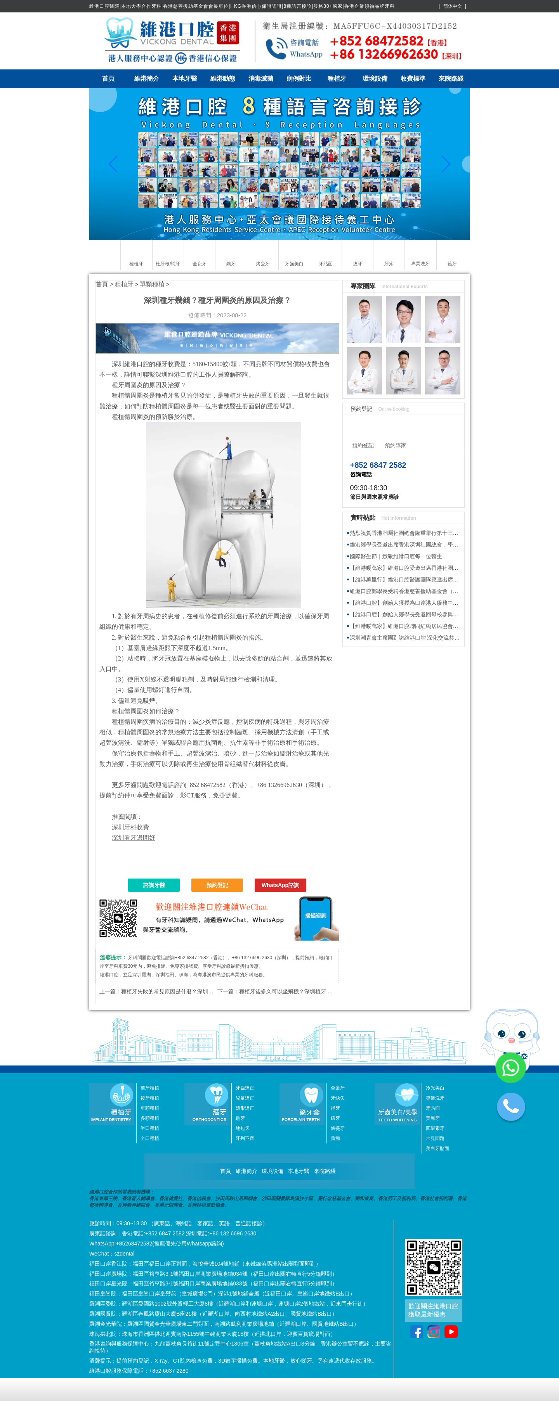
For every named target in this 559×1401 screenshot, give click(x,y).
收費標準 (413, 78)
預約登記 (217, 885)
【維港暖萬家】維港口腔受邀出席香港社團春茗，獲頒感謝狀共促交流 (434, 568)
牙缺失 (338, 1098)
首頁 (108, 78)
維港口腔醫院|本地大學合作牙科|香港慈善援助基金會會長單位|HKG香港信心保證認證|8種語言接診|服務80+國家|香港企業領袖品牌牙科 (242, 6)
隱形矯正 (245, 1108)
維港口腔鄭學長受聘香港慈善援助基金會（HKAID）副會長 (420, 591)
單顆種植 (152, 284)
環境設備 (375, 78)
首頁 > (105, 284)
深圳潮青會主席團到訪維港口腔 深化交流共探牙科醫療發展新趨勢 (429, 638)
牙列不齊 (245, 1138)
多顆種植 (150, 1118)
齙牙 (240, 1118)
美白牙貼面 (437, 1148)
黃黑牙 (433, 1118)
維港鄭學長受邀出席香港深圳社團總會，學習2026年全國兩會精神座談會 (437, 544)
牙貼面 (433, 1108)
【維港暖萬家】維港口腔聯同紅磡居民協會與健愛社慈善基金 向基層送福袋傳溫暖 (448, 626)
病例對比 (298, 78)
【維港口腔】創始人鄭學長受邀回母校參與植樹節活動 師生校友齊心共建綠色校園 (448, 614)
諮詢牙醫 (154, 885)
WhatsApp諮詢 (280, 885)
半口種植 (150, 1128)
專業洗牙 (435, 1098)
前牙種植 (150, 1088)
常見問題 (435, 1138)
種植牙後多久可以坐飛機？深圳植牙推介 (288, 991)
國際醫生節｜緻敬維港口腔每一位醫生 (396, 556)
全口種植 (150, 1138)
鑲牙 (335, 1118)
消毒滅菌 (260, 78)
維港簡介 (146, 78)
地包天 (243, 1128)
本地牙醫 (184, 78)
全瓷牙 (338, 1088)
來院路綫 (451, 78)
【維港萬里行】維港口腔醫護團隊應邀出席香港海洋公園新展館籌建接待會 (439, 579)
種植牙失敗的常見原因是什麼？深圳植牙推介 (175, 991)
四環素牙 (435, 1128)
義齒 (335, 1138)
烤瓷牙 (338, 1128)
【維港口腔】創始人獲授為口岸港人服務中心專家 (409, 603)
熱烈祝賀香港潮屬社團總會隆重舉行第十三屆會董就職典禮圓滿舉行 (431, 533)
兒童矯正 (245, 1098)
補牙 (335, 1108)
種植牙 (337, 78)
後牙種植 (150, 1098)
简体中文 (452, 6)
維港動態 (222, 78)
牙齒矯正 (245, 1088)
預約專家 (395, 445)
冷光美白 (435, 1088)
